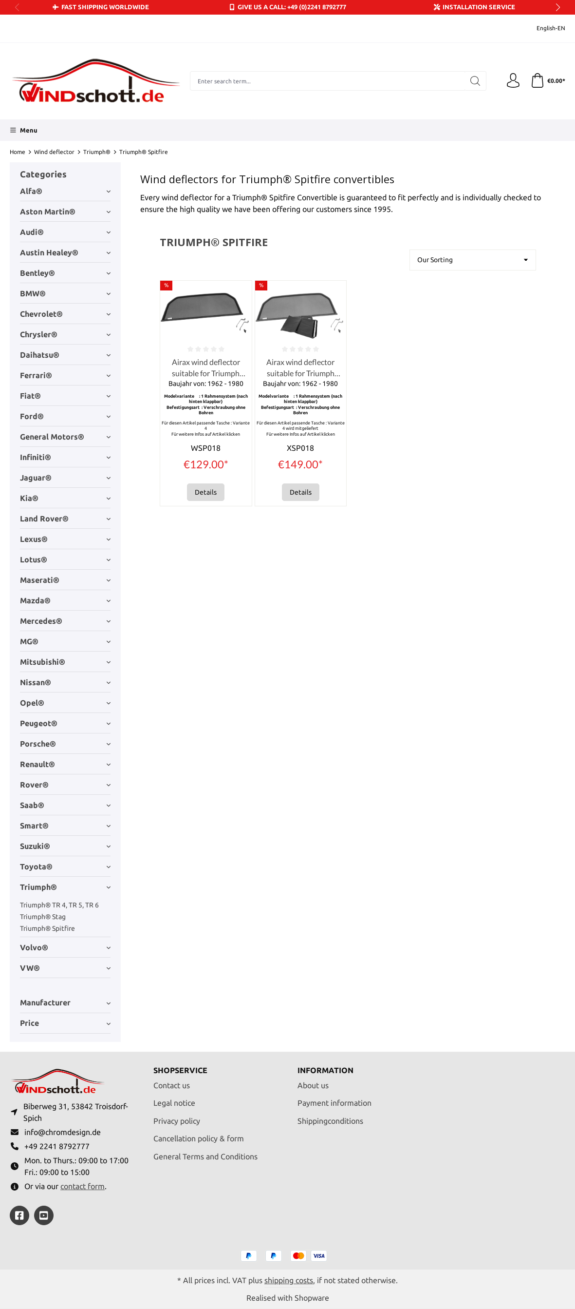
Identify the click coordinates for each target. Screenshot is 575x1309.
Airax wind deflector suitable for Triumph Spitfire (206, 368)
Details (206, 492)
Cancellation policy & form (198, 1138)
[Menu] (23, 130)
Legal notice (174, 1102)
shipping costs (288, 1280)
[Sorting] (472, 260)
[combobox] (327, 81)
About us (313, 1085)
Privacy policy (176, 1120)
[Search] (475, 81)
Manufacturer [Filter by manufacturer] (65, 1002)
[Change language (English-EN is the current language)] (544, 28)
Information (325, 1071)
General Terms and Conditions (205, 1156)
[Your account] (513, 81)
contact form (82, 1186)
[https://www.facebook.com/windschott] (19, 1215)
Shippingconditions (330, 1120)
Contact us (171, 1085)
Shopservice (180, 1071)
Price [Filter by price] (65, 1023)
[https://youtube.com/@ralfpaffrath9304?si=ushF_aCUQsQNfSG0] (44, 1215)
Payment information (334, 1102)
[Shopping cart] (547, 81)
